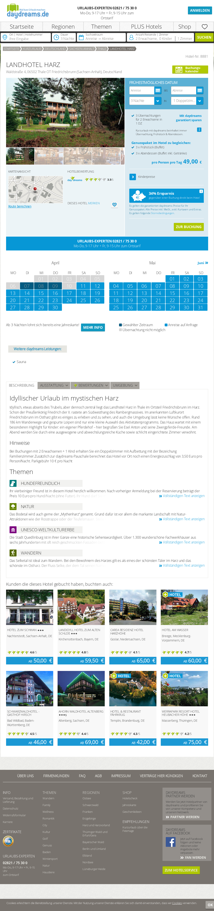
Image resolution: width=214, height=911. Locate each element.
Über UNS (25, 776)
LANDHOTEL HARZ (122, 49)
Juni (201, 263)
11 (83, 286)
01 (172, 278)
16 (55, 293)
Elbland (87, 855)
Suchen (204, 37)
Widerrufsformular (14, 815)
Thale (102, 49)
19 (97, 293)
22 (41, 300)
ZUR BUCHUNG (189, 226)
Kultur (46, 832)
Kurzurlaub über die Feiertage (135, 829)
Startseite (21, 26)
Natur (46, 865)
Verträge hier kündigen (161, 776)
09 (55, 286)
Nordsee (88, 862)
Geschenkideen (132, 812)
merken (94, 203)
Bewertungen (88, 385)
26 (97, 300)
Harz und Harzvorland (96, 825)
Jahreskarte (129, 805)
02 (186, 278)
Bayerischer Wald (93, 842)
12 (97, 286)
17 (69, 293)
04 (116, 286)
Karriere (8, 822)
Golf (45, 839)
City (45, 825)
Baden (47, 852)
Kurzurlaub (32, 49)
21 (27, 300)
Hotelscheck (130, 798)
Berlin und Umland (94, 849)
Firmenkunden (56, 776)
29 (41, 307)
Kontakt (199, 776)
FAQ (82, 776)
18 (83, 293)
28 (27, 307)
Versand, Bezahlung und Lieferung (18, 800)
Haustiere (49, 872)
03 (200, 278)
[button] (133, 177)
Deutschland (55, 49)
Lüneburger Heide (94, 869)
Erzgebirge (89, 818)
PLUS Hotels (146, 26)
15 (41, 293)
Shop (184, 26)
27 (13, 307)
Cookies (177, 903)
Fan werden (195, 857)
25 (83, 300)
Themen (101, 26)
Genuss (47, 845)
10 (200, 286)
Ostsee (87, 798)
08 (41, 286)
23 (55, 300)
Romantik (48, 818)
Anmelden (200, 10)
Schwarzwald (90, 805)
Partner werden (185, 817)
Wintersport (50, 859)
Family (46, 805)
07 (158, 286)
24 (69, 300)
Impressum (121, 776)
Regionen (63, 26)
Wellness (48, 812)
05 (130, 286)
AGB (98, 776)
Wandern (48, 798)
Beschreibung (21, 385)
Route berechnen (20, 206)
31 (200, 307)
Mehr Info (93, 327)
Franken (88, 812)
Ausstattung (52, 385)
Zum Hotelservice (181, 870)
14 (27, 293)
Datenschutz (10, 808)
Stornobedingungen (162, 213)
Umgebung (123, 385)
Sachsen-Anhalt (81, 49)
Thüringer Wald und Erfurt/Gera (95, 833)
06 (144, 286)
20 (13, 300)
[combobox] (145, 101)
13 (13, 293)
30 (55, 307)
